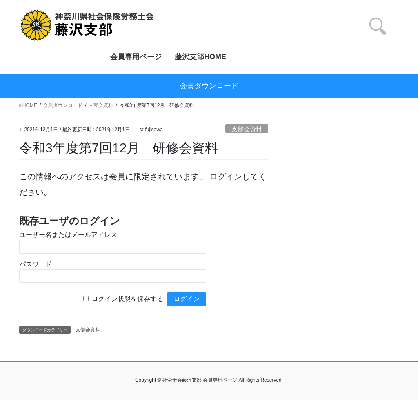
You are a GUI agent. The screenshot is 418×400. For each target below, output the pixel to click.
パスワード (35, 264)
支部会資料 (246, 128)
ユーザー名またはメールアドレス (68, 234)
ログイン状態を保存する (127, 298)
